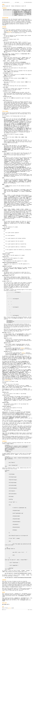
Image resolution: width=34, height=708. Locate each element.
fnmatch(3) (9, 35)
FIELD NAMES (5, 127)
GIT (3, 702)
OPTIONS (4, 30)
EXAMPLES (4, 508)
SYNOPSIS (4, 8)
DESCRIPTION (5, 19)
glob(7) (22, 400)
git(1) (9, 703)
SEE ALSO (4, 698)
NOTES (3, 686)
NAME (3, 4)
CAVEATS (4, 671)
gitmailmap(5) (8, 438)
